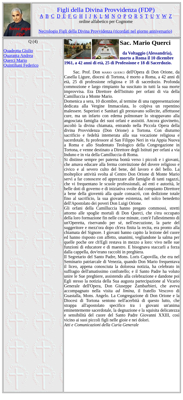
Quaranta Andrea (18, 55)
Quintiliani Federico (21, 65)
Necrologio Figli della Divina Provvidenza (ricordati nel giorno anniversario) (105, 31)
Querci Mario (15, 60)
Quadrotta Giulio (18, 50)
